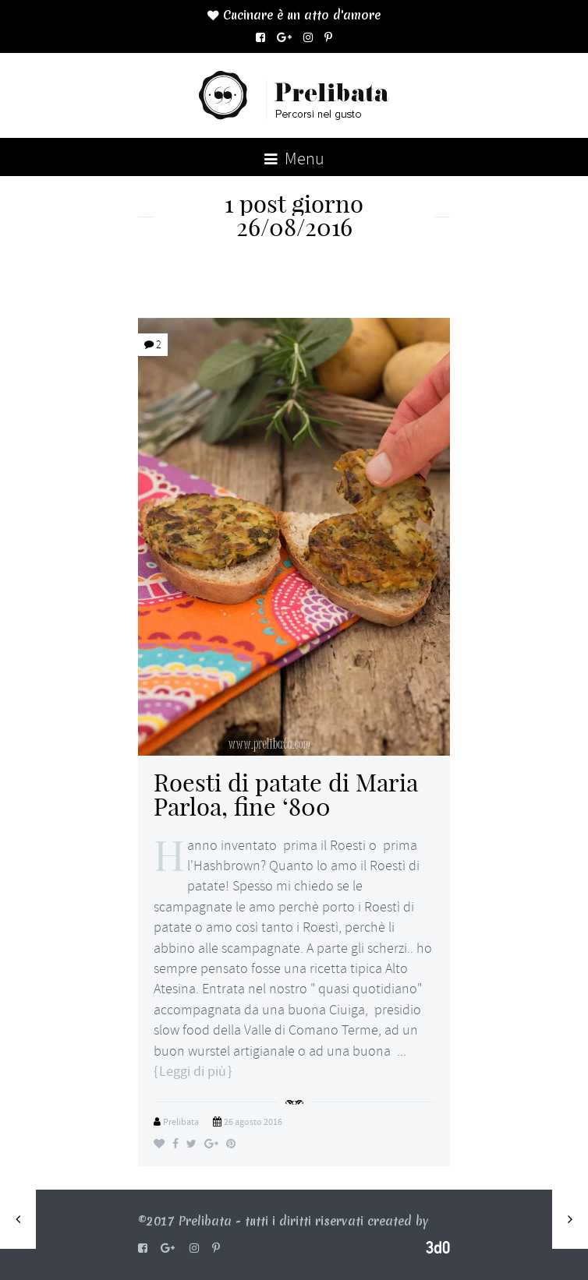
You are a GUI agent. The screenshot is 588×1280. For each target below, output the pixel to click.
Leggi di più (192, 1072)
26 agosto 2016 (253, 1122)
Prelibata (181, 1122)
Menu (294, 159)
